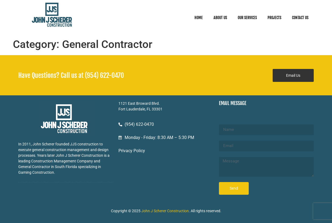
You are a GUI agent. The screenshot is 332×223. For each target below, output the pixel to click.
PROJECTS (274, 17)
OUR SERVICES (247, 17)
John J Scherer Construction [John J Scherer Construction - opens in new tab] (165, 211)
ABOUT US (220, 17)
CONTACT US (300, 17)
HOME (198, 17)
